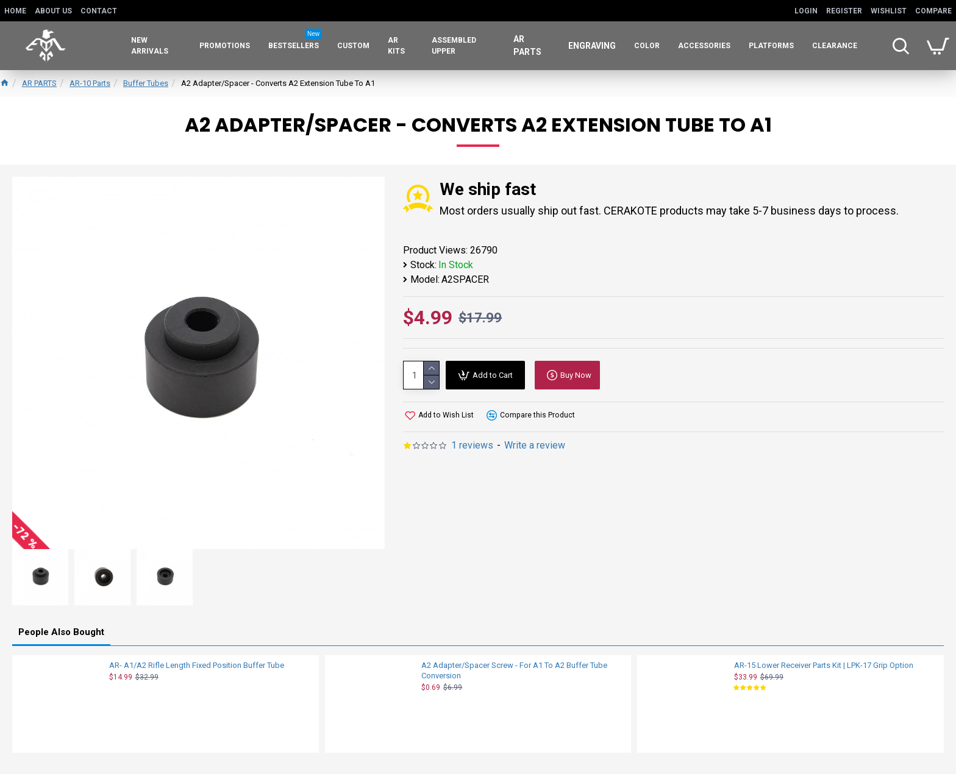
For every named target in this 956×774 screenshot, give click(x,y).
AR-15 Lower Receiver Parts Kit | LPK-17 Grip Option (823, 665)
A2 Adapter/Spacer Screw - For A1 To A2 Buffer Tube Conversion (514, 670)
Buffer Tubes (145, 83)
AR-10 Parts (90, 83)
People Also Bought (61, 632)
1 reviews (472, 445)
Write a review (534, 445)
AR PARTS (39, 83)
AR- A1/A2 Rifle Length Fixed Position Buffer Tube (196, 665)
